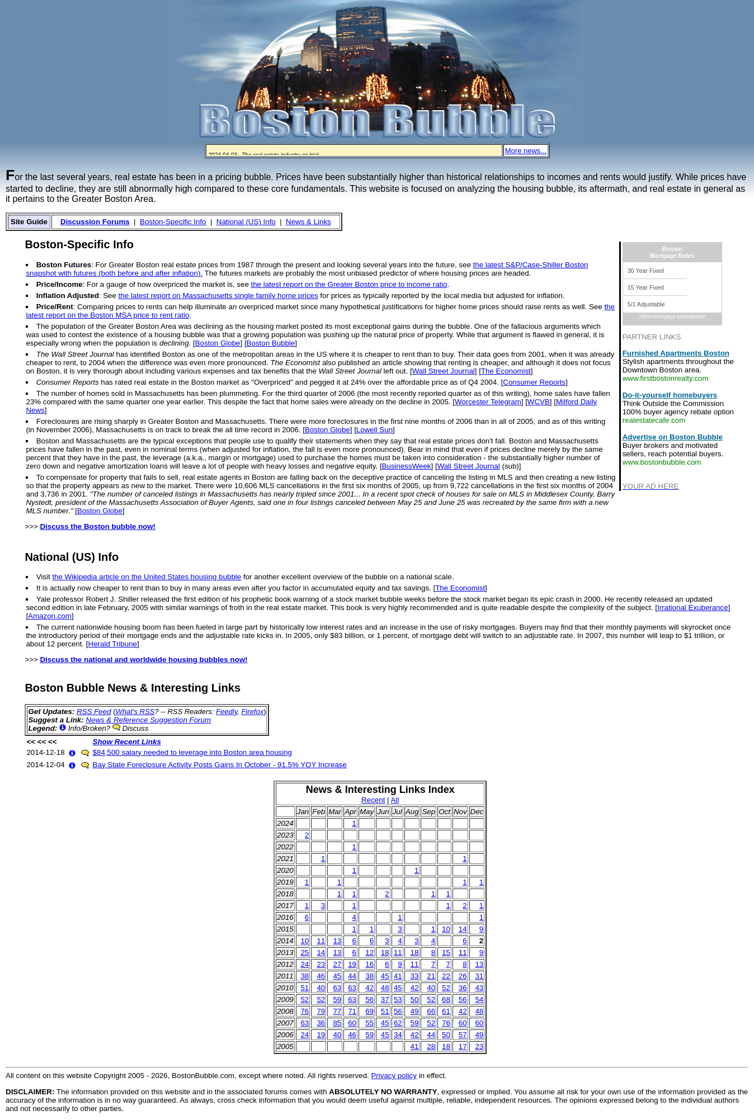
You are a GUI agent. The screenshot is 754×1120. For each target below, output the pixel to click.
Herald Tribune (112, 644)
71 (352, 1011)
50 (415, 999)
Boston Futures (63, 265)
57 (463, 1035)
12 (369, 952)
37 (385, 999)
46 (321, 976)
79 (321, 1011)
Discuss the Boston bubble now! (97, 526)
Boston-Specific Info (173, 222)
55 (369, 1023)
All (394, 800)
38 (304, 976)
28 (431, 1046)
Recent (373, 800)
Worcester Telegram (488, 402)
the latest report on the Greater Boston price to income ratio (349, 284)
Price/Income (59, 284)
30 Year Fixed (646, 270)
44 (352, 976)
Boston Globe (218, 343)
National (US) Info (246, 222)
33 (415, 976)
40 (321, 988)
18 (385, 952)
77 (337, 1011)
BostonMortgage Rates (672, 252)
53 (398, 999)
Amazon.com (50, 616)
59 (337, 999)
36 (463, 988)
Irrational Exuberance (692, 607)
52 (446, 988)
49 (415, 1011)
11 (321, 941)
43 (479, 988)
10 (446, 929)
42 (369, 988)
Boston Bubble (271, 343)
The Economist (506, 371)
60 (352, 1023)
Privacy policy (393, 1075)
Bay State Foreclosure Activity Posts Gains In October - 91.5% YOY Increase (220, 764)
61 (446, 1011)
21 (431, 976)
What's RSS (135, 711)
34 (398, 1035)
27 (337, 964)
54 (479, 999)
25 (304, 952)
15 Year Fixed (646, 287)
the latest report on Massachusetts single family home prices (218, 295)
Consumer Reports (534, 382)
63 (337, 988)
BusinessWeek (406, 466)
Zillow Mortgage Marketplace (672, 316)
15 (446, 952)
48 (385, 988)
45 (337, 976)
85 (337, 1023)
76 (304, 1011)
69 (369, 1011)
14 (463, 929)
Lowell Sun (374, 430)
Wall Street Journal (443, 371)
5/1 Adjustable (646, 304)
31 (479, 976)
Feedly (226, 711)
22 (446, 976)
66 (431, 1011)
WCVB (538, 402)
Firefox (252, 711)
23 (321, 964)
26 (463, 976)
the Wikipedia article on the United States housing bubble (146, 577)
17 (463, 1046)
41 (398, 976)
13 (337, 941)
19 (352, 964)
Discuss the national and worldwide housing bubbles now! (143, 659)
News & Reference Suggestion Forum (148, 720)
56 (369, 999)
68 (446, 999)
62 (398, 1023)
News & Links (308, 222)
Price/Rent (54, 307)
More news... (525, 151)
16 (369, 964)
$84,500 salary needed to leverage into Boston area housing (192, 752)
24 (304, 964)
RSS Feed (94, 711)
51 (304, 988)
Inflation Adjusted (67, 295)
